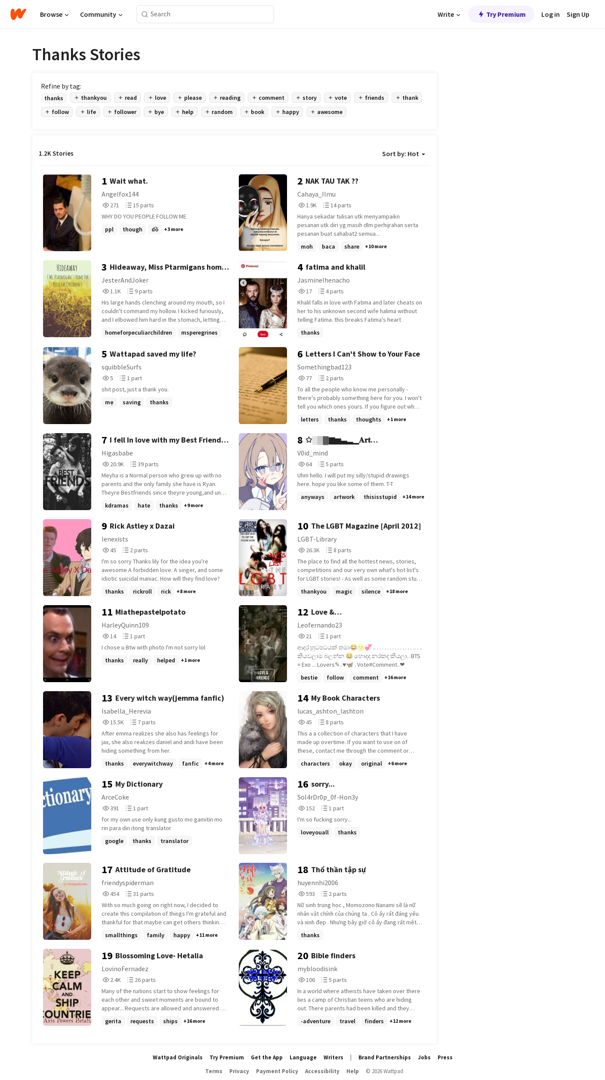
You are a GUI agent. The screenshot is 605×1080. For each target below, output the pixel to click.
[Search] (144, 14)
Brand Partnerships (384, 1057)
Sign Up (578, 14)
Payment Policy (277, 1071)
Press (445, 1057)
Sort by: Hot (403, 153)
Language (303, 1057)
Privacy (239, 1071)
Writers (333, 1057)
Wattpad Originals (178, 1057)
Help (352, 1071)
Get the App (267, 1057)
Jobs (424, 1057)
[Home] (18, 14)
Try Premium (501, 14)
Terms (213, 1071)
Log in (550, 14)
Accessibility (322, 1071)
